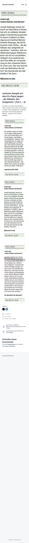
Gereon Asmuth (8, 4)
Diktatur (6, 318)
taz (5, 316)
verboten (8, 316)
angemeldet (11, 344)
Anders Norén (17, 539)
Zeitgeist (14, 318)
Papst (10, 318)
